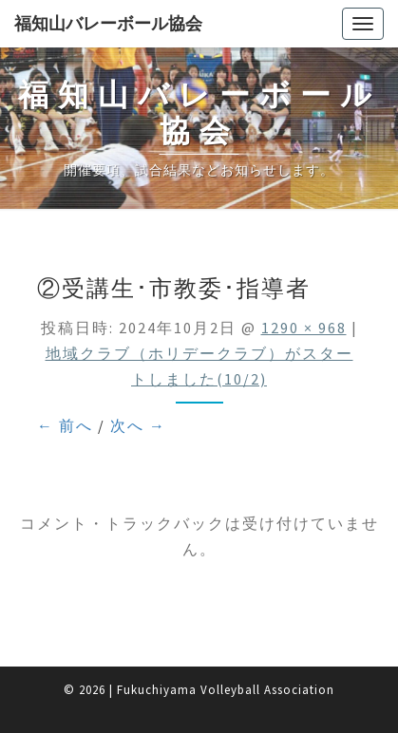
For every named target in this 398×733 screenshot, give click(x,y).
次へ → (138, 425)
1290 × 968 (304, 327)
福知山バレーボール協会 (108, 23)
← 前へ (65, 425)
